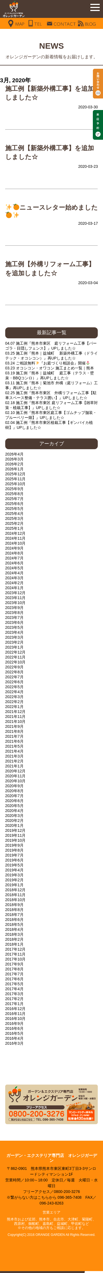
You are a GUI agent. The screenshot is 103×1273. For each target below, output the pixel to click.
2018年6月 (14, 919)
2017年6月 (14, 979)
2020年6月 (14, 801)
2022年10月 (15, 662)
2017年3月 (14, 994)
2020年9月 (14, 786)
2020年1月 (14, 825)
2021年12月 (15, 711)
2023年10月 (15, 602)
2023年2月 (14, 642)
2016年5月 (14, 1033)
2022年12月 (15, 652)
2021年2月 (14, 761)
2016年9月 (14, 1023)
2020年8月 (14, 791)
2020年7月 (14, 796)
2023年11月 (15, 598)
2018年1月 (14, 944)
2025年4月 (14, 513)
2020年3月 (14, 815)
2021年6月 (14, 741)
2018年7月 (14, 914)
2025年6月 (14, 503)
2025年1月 (14, 528)
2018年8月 (14, 909)
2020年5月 (14, 805)
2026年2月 (14, 464)
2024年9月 (14, 548)
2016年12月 (15, 1008)
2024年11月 (15, 538)
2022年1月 (14, 706)
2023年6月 (14, 622)
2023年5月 (14, 627)
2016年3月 (14, 1043)
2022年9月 (14, 667)
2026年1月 (14, 469)
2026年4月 (14, 454)
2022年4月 (14, 692)
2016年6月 (14, 1028)
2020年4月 (14, 810)
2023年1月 (14, 647)
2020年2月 (14, 820)
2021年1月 (14, 766)
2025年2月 (14, 523)
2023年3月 (14, 637)
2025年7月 (14, 498)
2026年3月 (14, 459)
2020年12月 (15, 771)
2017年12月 (15, 949)
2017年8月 (14, 969)
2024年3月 (14, 578)
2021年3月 (14, 756)
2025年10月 (15, 484)
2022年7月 (14, 677)
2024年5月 (14, 568)
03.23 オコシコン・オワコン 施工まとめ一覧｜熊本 (49, 368)
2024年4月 (14, 573)
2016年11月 (15, 1013)
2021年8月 (14, 731)
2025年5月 (14, 508)
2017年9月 (14, 964)
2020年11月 (15, 776)
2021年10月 (15, 721)
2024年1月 (14, 588)
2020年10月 (15, 781)
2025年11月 (15, 479)
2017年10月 (15, 959)
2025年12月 (15, 474)
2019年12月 (15, 830)
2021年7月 (14, 736)
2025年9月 (14, 489)
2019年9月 (14, 845)
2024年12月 (15, 533)
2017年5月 (14, 984)
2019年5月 (14, 865)
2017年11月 (15, 954)
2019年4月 (14, 870)
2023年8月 (14, 612)
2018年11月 (15, 895)
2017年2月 (14, 999)
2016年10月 (15, 1018)
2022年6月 (14, 682)
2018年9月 (14, 904)
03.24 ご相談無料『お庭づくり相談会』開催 (47, 363)
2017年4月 (14, 989)
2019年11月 (15, 835)
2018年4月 (14, 929)
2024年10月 (15, 543)
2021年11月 (15, 716)
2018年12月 (15, 890)
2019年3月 (14, 875)
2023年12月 (15, 593)
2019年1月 (14, 885)
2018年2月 (14, 939)
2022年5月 (14, 687)
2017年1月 (14, 1004)
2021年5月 (14, 746)
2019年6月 (14, 860)
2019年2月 (14, 880)
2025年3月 (14, 518)
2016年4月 (14, 1038)
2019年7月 (14, 855)
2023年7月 (14, 617)
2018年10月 (15, 900)
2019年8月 (14, 850)
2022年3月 (14, 697)
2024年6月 (14, 563)
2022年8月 (14, 672)
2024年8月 (14, 553)
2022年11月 (15, 657)
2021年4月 (14, 751)
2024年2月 (14, 583)
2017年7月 (14, 974)
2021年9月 (14, 726)
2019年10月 (15, 840)
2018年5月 (14, 924)
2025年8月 (14, 494)
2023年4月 (14, 632)
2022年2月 (14, 701)
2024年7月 (14, 558)
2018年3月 (14, 934)
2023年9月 (14, 607)
